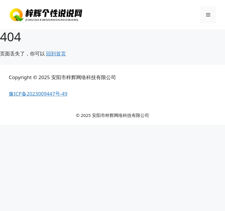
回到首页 (56, 53)
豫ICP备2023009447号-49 (38, 93)
